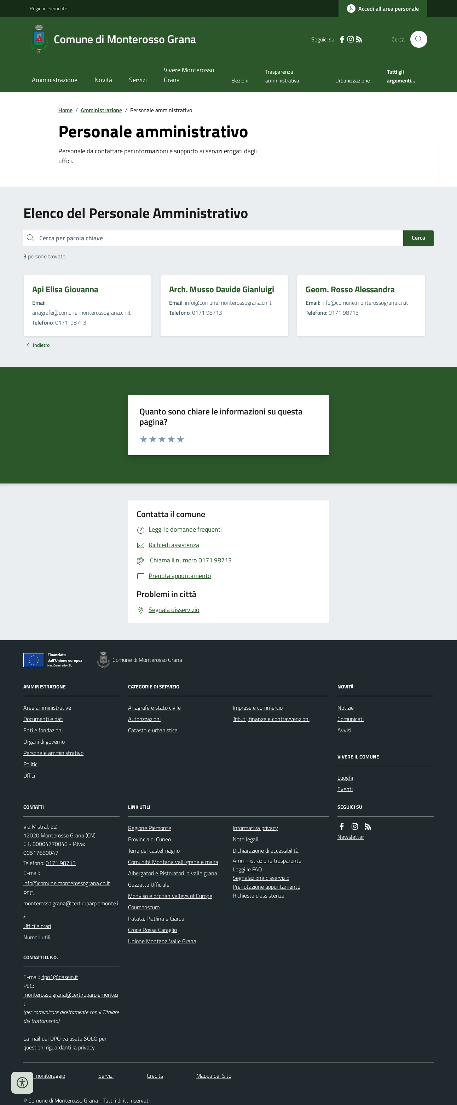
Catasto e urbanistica (153, 730)
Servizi (138, 80)
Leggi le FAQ (247, 869)
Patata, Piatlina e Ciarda (156, 918)
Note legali (245, 839)
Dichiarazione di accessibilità (266, 850)
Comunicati (350, 719)
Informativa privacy (255, 828)
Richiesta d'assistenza (258, 895)
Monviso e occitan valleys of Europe (170, 896)
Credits (155, 1075)
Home (65, 110)
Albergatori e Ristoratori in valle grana (172, 873)
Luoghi (345, 777)
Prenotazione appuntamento (266, 886)
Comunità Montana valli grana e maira (173, 862)
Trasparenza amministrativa (282, 76)
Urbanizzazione (352, 80)
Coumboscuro (144, 907)
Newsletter (350, 836)
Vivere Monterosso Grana (189, 75)
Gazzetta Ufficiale (148, 884)
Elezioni (239, 80)
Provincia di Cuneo (149, 839)
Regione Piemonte (48, 8)
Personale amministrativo (53, 753)
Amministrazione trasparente (267, 860)
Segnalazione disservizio (261, 878)
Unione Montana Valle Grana (162, 941)
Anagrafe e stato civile (154, 707)
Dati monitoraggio (44, 1075)
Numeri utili (36, 937)
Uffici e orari (37, 926)
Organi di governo (44, 741)
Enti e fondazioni (43, 730)
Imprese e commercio (258, 707)
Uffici (29, 775)
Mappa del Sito (213, 1075)
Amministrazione (54, 80)
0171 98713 (61, 863)
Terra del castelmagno (154, 850)
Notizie (345, 707)
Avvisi (344, 730)
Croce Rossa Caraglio (152, 930)
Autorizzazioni (144, 719)
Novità (103, 80)
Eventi (345, 789)
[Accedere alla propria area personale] (383, 8)
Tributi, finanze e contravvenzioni (271, 719)
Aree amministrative (47, 707)
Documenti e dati (43, 719)
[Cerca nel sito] (416, 39)
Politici (31, 764)
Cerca (418, 237)
